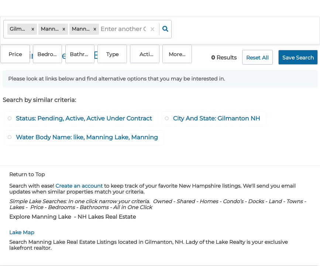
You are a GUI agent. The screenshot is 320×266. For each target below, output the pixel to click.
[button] (33, 29)
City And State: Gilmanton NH (216, 116)
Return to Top (27, 172)
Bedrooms (191, 30)
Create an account (79, 183)
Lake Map (21, 229)
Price (160, 30)
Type (246, 30)
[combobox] (101, 29)
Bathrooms (220, 30)
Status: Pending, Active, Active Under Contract (84, 116)
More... (304, 30)
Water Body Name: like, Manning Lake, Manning (87, 135)
